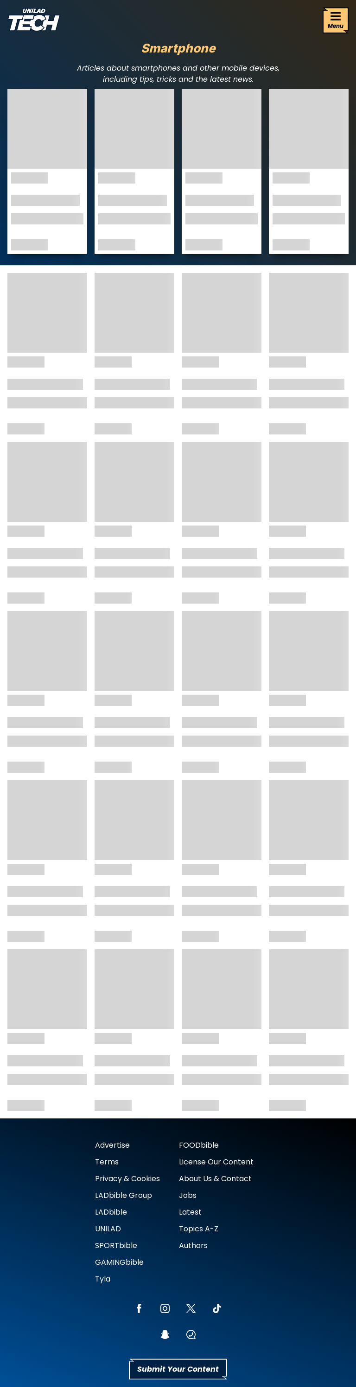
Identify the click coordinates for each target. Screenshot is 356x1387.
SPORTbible (116, 1245)
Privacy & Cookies (127, 1178)
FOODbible (199, 1145)
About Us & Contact (215, 1178)
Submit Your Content (178, 1369)
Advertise (112, 1145)
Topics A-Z (198, 1228)
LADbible (111, 1212)
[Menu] (336, 20)
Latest (190, 1212)
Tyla (102, 1279)
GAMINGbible (119, 1262)
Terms (107, 1162)
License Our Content (216, 1162)
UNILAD (108, 1228)
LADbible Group (123, 1195)
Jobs (188, 1195)
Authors (193, 1245)
